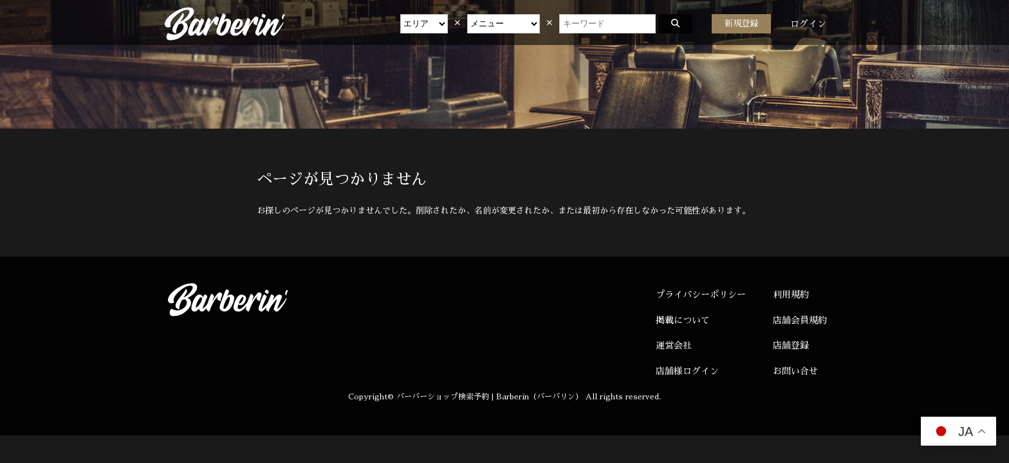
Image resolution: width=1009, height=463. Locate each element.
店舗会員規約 (800, 320)
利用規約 (791, 294)
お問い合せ (795, 371)
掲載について (683, 320)
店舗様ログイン (687, 371)
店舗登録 (791, 345)
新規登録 (741, 23)
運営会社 (674, 345)
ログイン (808, 23)
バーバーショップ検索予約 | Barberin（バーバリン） (489, 397)
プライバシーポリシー (701, 294)
